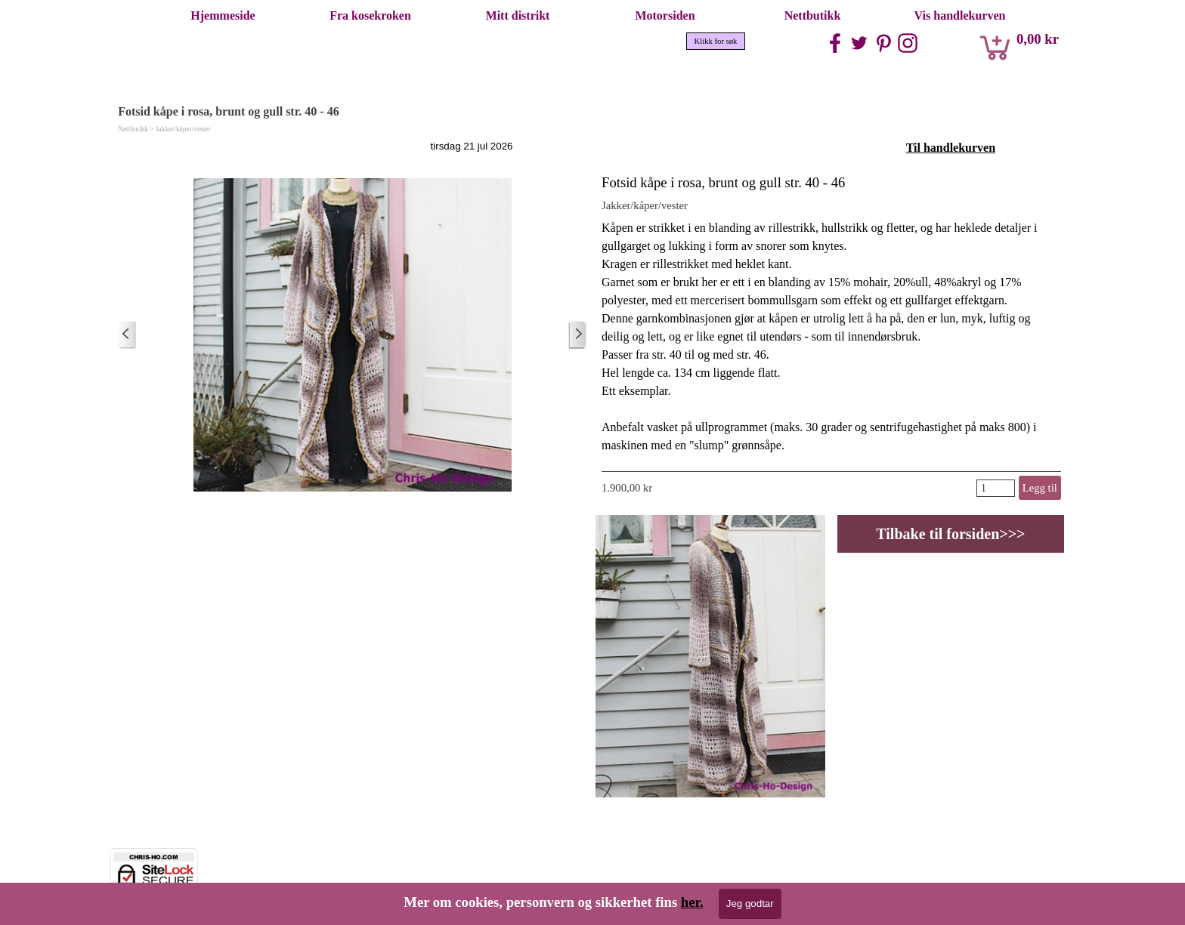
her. (692, 902)
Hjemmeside (222, 15)
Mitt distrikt (518, 15)
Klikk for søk (716, 41)
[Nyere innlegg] (127, 335)
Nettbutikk (812, 15)
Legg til (1040, 488)
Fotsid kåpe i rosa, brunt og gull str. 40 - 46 (723, 182)
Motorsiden (665, 15)
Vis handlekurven (960, 15)
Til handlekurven (950, 147)
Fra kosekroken (370, 15)
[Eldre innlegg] (577, 335)
